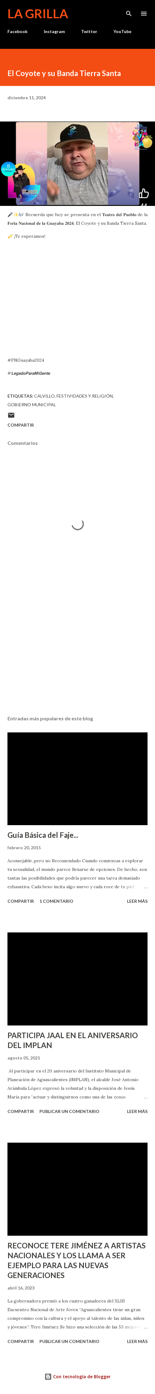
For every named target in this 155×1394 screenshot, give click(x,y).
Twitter (89, 31)
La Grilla (37, 13)
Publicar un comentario (69, 1111)
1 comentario (56, 901)
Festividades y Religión (85, 396)
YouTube (122, 31)
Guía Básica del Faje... (42, 834)
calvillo (44, 396)
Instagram (54, 31)
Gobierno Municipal (31, 404)
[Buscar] (129, 11)
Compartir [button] (20, 425)
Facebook (17, 31)
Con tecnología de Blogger (77, 1376)
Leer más (137, 901)
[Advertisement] (77, 652)
